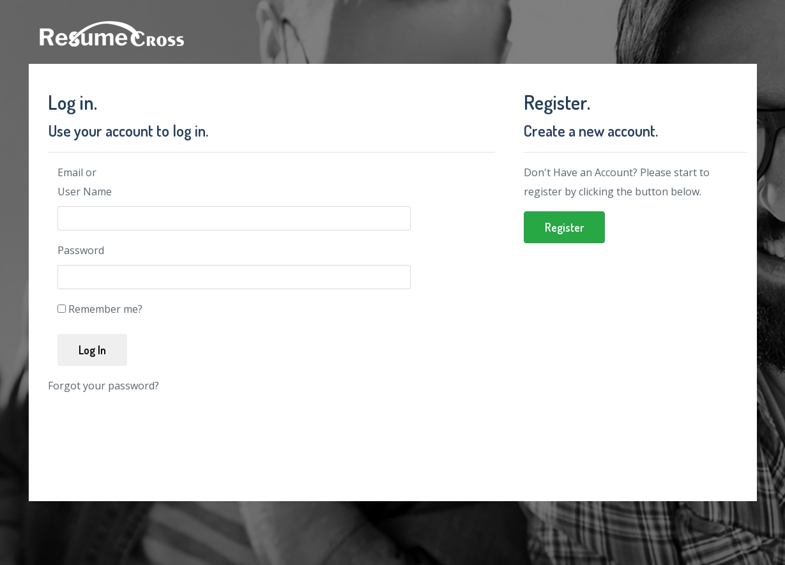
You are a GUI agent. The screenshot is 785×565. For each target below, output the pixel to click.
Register (564, 227)
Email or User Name (84, 182)
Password (80, 250)
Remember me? (105, 309)
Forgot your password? (103, 386)
